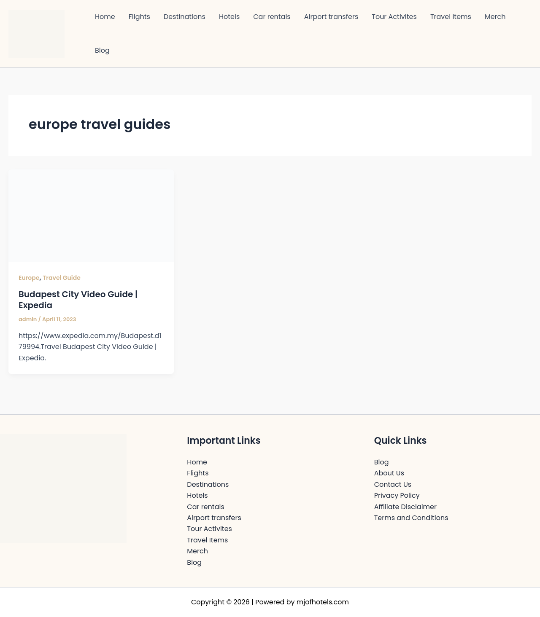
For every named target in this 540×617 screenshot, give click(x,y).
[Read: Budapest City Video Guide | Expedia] (91, 215)
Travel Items (450, 16)
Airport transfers (331, 16)
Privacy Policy (397, 495)
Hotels (229, 16)
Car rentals (271, 16)
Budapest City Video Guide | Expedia (78, 299)
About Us (389, 473)
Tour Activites (394, 16)
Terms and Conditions (411, 518)
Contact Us (392, 484)
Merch (495, 16)
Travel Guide (62, 278)
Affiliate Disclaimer (405, 507)
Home (105, 16)
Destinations (184, 16)
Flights (139, 16)
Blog (102, 50)
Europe (29, 278)
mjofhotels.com (323, 602)
